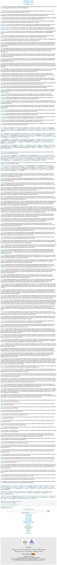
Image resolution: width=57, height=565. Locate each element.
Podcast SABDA (28, 551)
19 (10, 130)
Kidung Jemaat (28, 520)
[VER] (24, 2)
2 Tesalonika (27, 4)
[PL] (31, 2)
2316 (41, 127)
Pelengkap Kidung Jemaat (28, 522)
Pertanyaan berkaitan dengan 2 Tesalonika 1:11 (12, 501)
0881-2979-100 (19, 560)
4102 (28, 130)
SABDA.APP (28, 528)
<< (23, 4)
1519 (47, 130)
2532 (33, 129)
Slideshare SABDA (38, 551)
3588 (5, 157)
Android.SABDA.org (28, 527)
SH (29, 512)
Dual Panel (28, 533)
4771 (10, 166)
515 (2, 129)
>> (33, 4)
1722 (35, 130)
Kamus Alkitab (28, 516)
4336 (22, 127)
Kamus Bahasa (28, 517)
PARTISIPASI (28, 554)
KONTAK (23, 554)
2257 (46, 127)
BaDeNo (28, 529)
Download (28, 514)
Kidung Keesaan (28, 519)
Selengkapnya (42, 549)
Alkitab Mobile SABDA (28, 1)
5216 (29, 127)
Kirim (14, 502)
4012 (2, 131)
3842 (15, 127)
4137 (41, 129)
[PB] (33, 2)
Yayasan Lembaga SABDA (25, 549)
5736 (44, 155)
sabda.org (41, 560)
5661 (50, 156)
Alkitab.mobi (28, 524)
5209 (9, 129)
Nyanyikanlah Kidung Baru (28, 521)
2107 (8, 130)
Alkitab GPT (11, 507)
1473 (30, 168)
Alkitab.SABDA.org (28, 526)
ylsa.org (37, 560)
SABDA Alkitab (18, 551)
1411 (43, 130)
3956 (47, 129)
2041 (23, 130)
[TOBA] (27, 2)
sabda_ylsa (15, 549)
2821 (28, 129)
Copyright (29, 525)
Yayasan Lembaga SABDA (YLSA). (24, 557)
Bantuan (28, 532)
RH (32, 512)
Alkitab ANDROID (28, 515)
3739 (50, 130)
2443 (36, 127)
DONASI (33, 554)
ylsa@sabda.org (28, 560)
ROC (34, 512)
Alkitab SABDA (9, 506)
